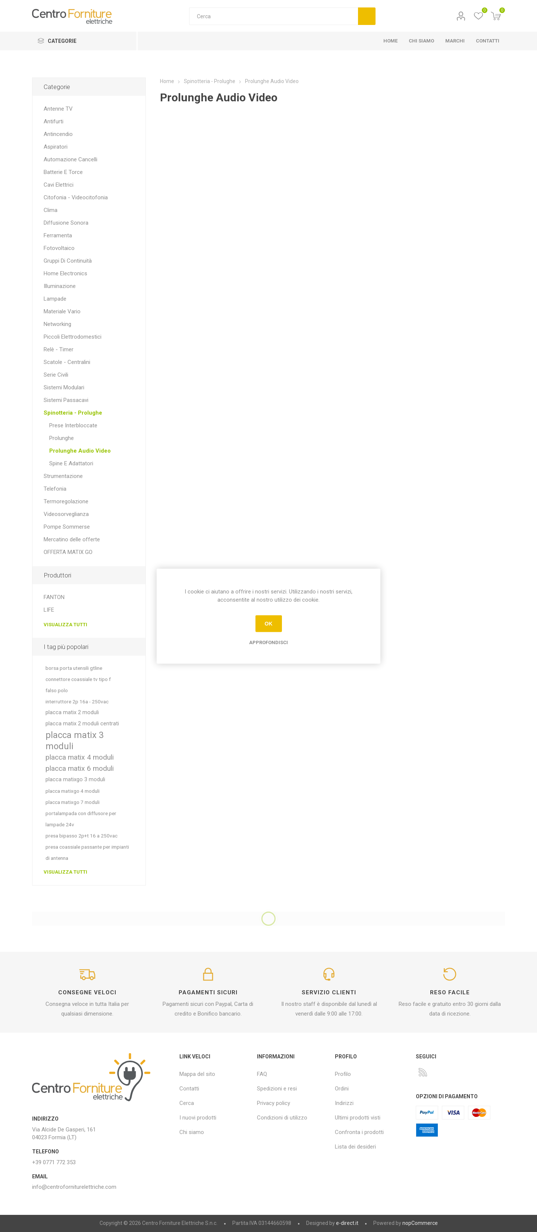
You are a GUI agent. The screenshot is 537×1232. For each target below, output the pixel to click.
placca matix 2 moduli (72, 712)
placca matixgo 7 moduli (72, 802)
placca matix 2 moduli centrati (82, 723)
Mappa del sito (197, 1074)
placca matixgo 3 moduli (75, 779)
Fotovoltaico (59, 248)
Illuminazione (60, 286)
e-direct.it (347, 1223)
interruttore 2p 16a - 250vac (77, 701)
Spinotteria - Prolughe (73, 412)
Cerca (367, 16)
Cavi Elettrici (58, 184)
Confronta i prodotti (359, 1132)
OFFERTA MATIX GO (68, 552)
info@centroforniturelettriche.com (74, 1187)
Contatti (189, 1088)
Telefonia (55, 488)
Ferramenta (58, 235)
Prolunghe (61, 438)
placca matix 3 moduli (74, 740)
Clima (50, 210)
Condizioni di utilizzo (282, 1117)
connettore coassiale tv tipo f (78, 679)
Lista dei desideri (355, 1146)
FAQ (262, 1074)
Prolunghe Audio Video (80, 450)
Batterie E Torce (63, 172)
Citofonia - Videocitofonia (76, 197)
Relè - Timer (58, 349)
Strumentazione (63, 476)
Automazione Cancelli (70, 159)
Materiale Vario (62, 311)
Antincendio (58, 134)
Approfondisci (268, 642)
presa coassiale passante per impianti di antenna (87, 852)
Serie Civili (56, 374)
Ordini (342, 1088)
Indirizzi (344, 1103)
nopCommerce (420, 1223)
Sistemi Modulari (64, 387)
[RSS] (423, 1072)
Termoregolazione (66, 501)
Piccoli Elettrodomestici (72, 336)
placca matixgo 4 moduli (72, 791)
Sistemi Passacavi (66, 400)
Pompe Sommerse (67, 526)
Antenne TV (58, 108)
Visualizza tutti (65, 624)
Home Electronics (65, 273)
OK (269, 624)
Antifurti (53, 121)
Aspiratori (55, 146)
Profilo (461, 16)
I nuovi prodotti (197, 1117)
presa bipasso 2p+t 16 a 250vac (81, 836)
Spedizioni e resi (277, 1088)
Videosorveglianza (66, 514)
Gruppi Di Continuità (68, 260)
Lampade (55, 298)
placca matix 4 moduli (79, 757)
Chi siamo (191, 1132)
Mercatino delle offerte (72, 539)
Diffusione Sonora (66, 222)
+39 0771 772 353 (54, 1162)
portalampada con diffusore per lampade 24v (80, 818)
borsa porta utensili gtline (73, 668)
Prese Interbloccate (73, 425)
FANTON (54, 597)
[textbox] (273, 16)
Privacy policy (273, 1103)
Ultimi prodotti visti (357, 1117)
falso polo (56, 690)
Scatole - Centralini (67, 362)
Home (167, 81)
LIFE (49, 610)
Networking (57, 324)
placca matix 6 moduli (79, 768)
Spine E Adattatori (71, 463)
